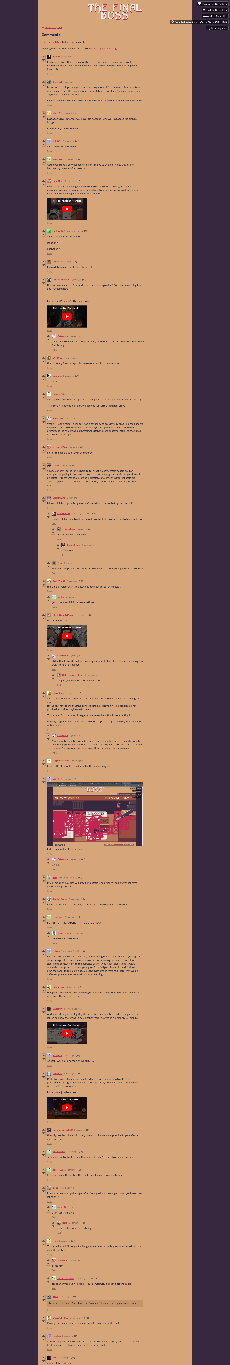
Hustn (55, 1296)
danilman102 (59, 231)
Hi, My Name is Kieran (63, 615)
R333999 (57, 141)
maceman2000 (60, 447)
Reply (49, 74)
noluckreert (58, 917)
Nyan (55, 1241)
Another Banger (60, 899)
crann (55, 1188)
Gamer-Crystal (64, 933)
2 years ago (68, 141)
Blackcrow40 (59, 1009)
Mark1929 (58, 113)
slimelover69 (59, 159)
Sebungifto (57, 1055)
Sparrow (56, 56)
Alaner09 (61, 1207)
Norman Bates (59, 394)
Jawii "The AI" (59, 581)
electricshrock (59, 1151)
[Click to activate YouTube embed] (67, 209)
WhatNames (59, 358)
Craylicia (57, 1336)
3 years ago (70, 181)
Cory (59, 563)
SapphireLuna (59, 497)
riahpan (56, 951)
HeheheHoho (59, 987)
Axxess (56, 261)
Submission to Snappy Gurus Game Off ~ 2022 (199, 22)
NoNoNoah (58, 181)
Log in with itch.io (51, 41)
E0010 (56, 779)
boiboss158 (58, 1169)
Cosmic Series (63, 513)
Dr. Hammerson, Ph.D (63, 1130)
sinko (55, 1357)
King (55, 877)
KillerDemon (63, 1260)
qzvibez (60, 597)
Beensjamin (58, 418)
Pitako (56, 465)
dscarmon (57, 376)
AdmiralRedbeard (61, 279)
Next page (99, 48)
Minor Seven (58, 693)
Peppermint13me (61, 760)
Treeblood (57, 82)
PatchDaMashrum (65, 1278)
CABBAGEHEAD (60, 1318)
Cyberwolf (57, 1073)
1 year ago (66, 56)
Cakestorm (62, 336)
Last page (112, 48)
